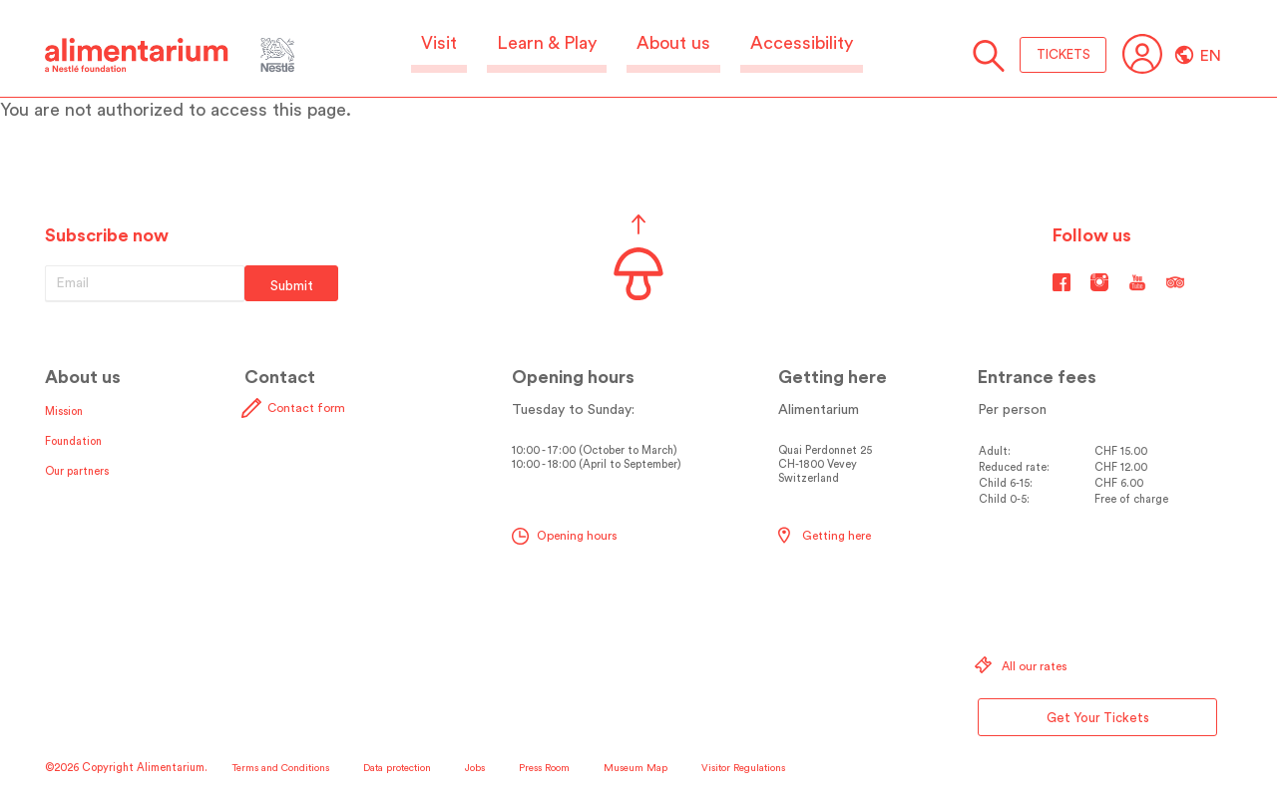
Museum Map (635, 768)
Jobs (475, 768)
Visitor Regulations (743, 768)
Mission (64, 411)
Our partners (77, 471)
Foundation (73, 441)
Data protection (397, 768)
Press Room (544, 768)
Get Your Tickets (1098, 717)
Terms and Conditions (280, 768)
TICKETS (1063, 54)
